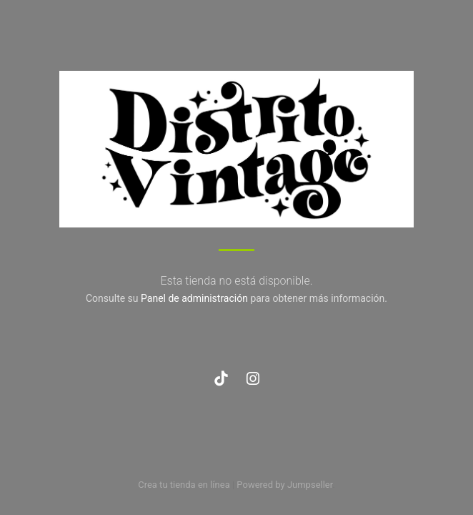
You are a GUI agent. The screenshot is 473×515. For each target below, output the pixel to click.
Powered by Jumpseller (284, 484)
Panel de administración (194, 298)
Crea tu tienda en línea (185, 484)
